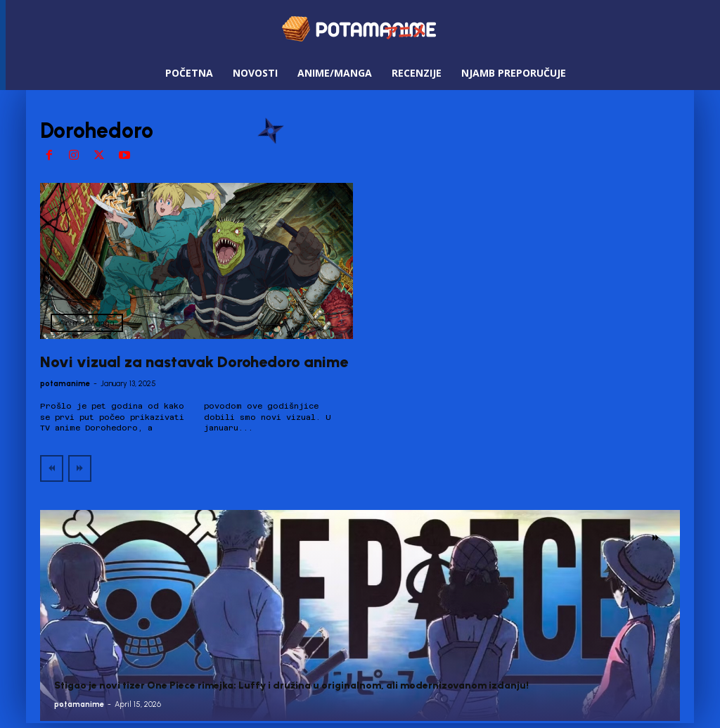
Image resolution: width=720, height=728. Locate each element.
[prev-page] (51, 468)
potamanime (65, 383)
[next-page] (655, 538)
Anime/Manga (87, 323)
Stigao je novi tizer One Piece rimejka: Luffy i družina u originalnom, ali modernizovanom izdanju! (291, 685)
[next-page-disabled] (79, 468)
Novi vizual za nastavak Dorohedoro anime (194, 361)
